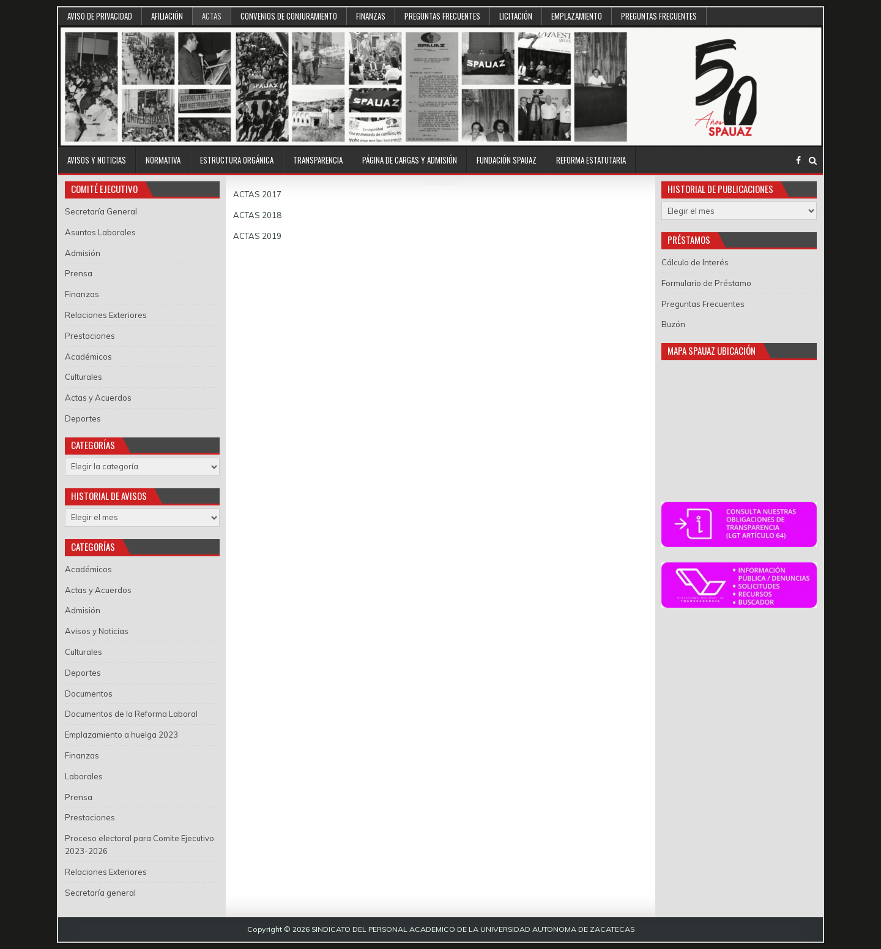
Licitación (515, 16)
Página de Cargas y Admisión (409, 160)
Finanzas (370, 16)
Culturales (83, 377)
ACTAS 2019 (257, 236)
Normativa (163, 160)
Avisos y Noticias (96, 160)
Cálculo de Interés (695, 262)
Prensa (78, 273)
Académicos (88, 356)
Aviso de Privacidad (99, 16)
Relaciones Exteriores (106, 315)
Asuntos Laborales (100, 232)
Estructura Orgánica (236, 160)
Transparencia (318, 160)
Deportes (83, 418)
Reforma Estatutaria (591, 160)
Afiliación (167, 16)
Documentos (89, 693)
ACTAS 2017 (257, 194)
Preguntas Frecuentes (442, 16)
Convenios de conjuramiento (288, 16)
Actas (211, 16)
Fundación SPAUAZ (507, 160)
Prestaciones (90, 336)
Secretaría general (100, 893)
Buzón (673, 324)
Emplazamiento (576, 16)
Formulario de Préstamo (706, 283)
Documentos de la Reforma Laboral (131, 714)
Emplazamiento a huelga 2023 (121, 734)
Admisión (82, 253)
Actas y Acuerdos (98, 398)
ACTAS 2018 (257, 215)
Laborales (84, 776)
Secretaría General (101, 211)
